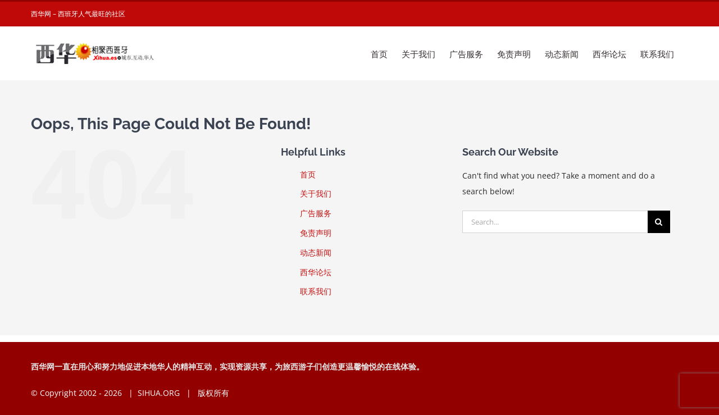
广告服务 (315, 213)
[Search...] (555, 222)
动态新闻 (315, 252)
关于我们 (315, 193)
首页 (308, 174)
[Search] (659, 222)
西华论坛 (315, 272)
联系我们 (315, 291)
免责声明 (315, 232)
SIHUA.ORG (159, 392)
